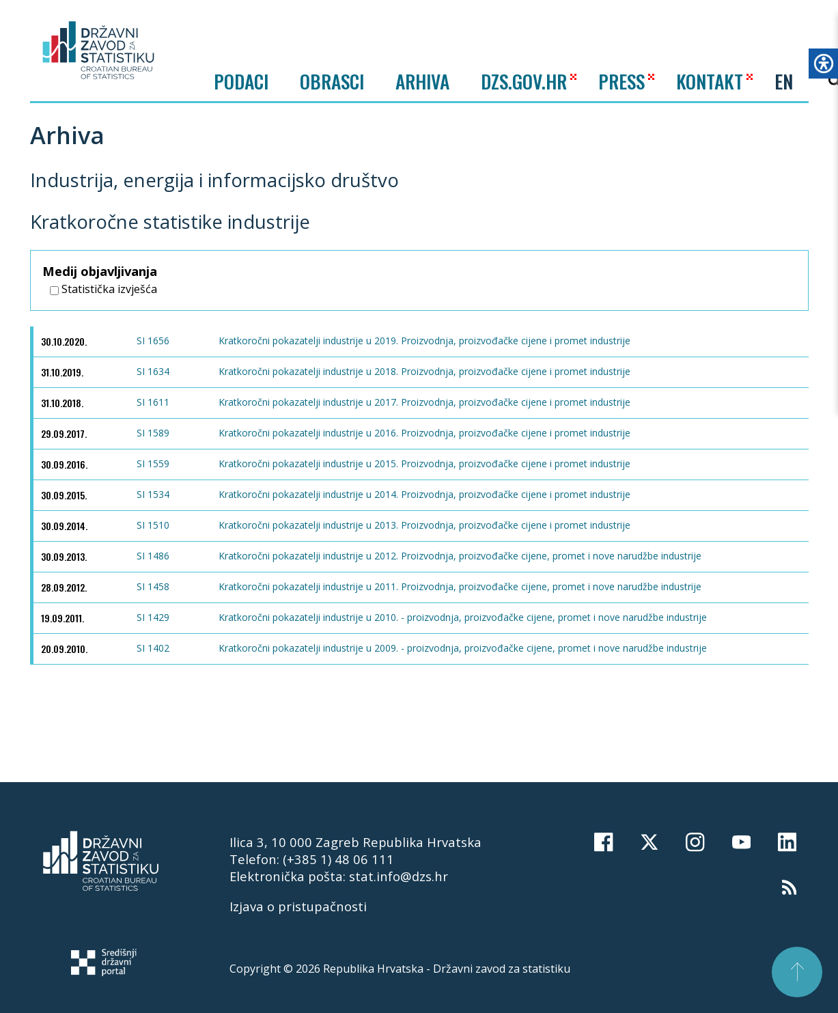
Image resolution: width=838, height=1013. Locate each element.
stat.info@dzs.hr (398, 876)
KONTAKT (709, 81)
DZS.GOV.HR (524, 81)
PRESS (621, 81)
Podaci (241, 81)
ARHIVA (422, 81)
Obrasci (332, 81)
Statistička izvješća (103, 288)
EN (783, 81)
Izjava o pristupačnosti (298, 906)
